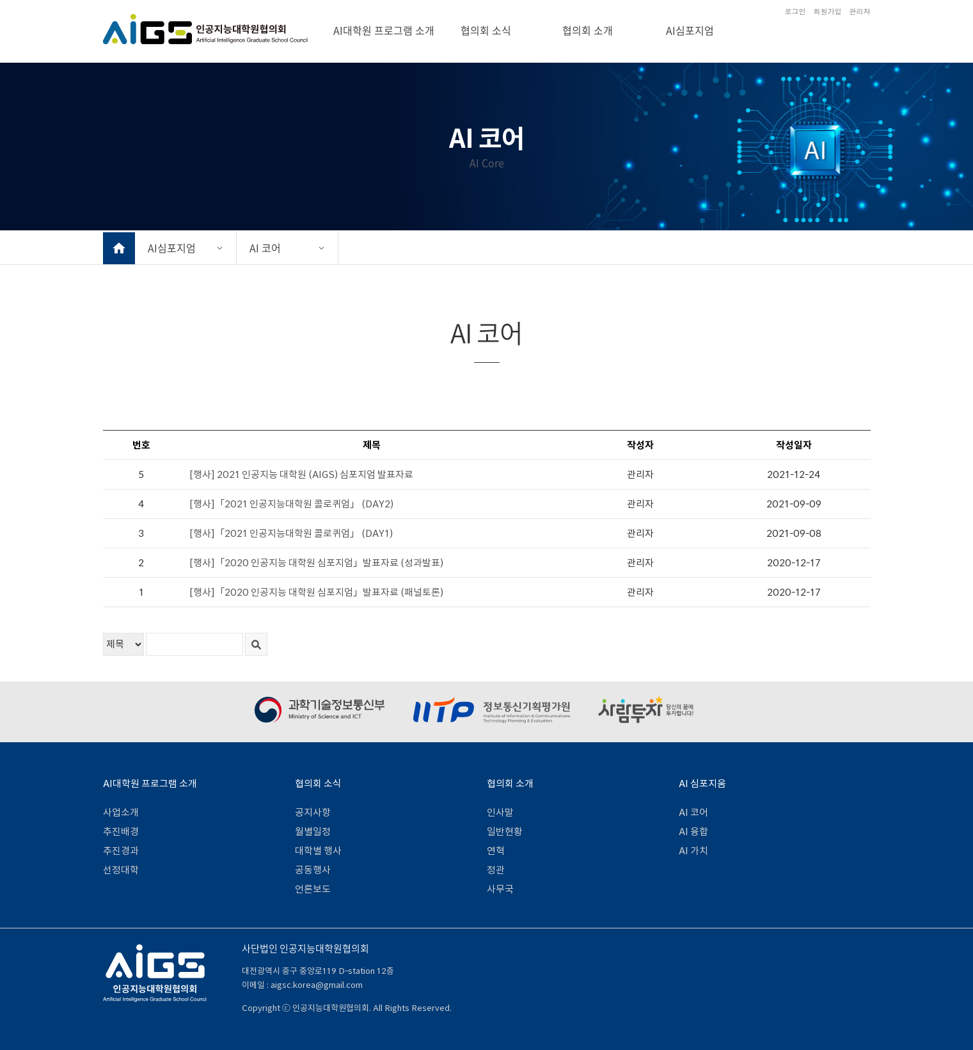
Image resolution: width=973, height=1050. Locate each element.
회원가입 (828, 11)
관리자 (860, 11)
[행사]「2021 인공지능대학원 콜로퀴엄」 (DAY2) (291, 504)
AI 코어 (265, 247)
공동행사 (313, 870)
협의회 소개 (587, 30)
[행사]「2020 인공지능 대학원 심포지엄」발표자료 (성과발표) (316, 563)
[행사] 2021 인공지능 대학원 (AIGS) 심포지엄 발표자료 (301, 474)
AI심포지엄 (690, 30)
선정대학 (121, 870)
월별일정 (313, 831)
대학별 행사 (318, 850)
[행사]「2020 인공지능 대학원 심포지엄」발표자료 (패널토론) (316, 592)
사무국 (500, 889)
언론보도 (313, 889)
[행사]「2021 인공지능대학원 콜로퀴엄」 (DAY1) (291, 533)
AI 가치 (693, 850)
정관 (496, 870)
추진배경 (121, 831)
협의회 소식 (486, 30)
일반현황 (505, 831)
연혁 (496, 850)
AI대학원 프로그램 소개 (383, 30)
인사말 (500, 812)
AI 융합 (693, 831)
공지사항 (313, 812)
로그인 (795, 11)
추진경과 (121, 850)
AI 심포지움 (702, 783)
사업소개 (121, 812)
